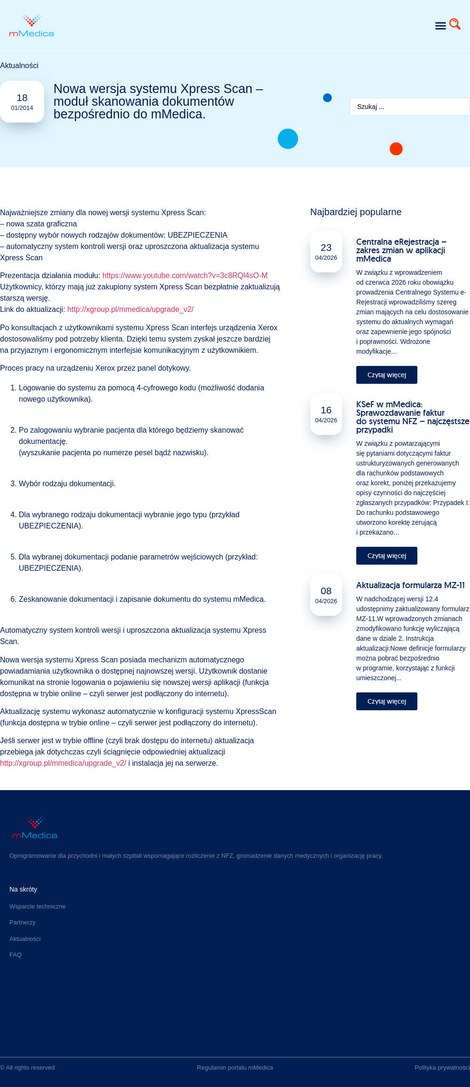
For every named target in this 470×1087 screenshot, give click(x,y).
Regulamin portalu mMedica (235, 1067)
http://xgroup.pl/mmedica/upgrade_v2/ (130, 309)
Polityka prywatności (442, 1067)
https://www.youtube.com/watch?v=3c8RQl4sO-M (185, 276)
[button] (441, 25)
